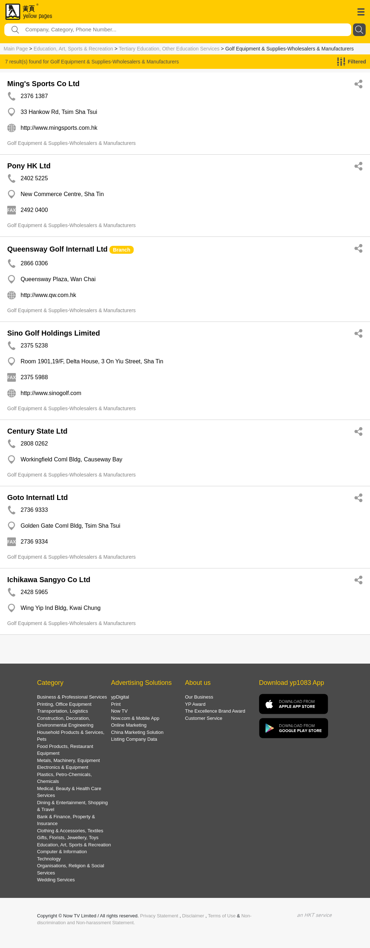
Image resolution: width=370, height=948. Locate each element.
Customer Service (203, 718)
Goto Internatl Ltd (37, 497)
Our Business (199, 697)
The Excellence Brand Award (215, 711)
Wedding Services (56, 879)
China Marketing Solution (137, 732)
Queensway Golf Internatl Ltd (57, 249)
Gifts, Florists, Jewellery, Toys (67, 837)
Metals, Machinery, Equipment (68, 760)
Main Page (16, 49)
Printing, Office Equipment (64, 704)
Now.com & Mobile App (135, 718)
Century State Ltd (37, 431)
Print (116, 704)
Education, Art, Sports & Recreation (73, 49)
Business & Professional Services (72, 697)
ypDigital (120, 697)
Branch (121, 250)
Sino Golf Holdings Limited (53, 333)
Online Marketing (128, 725)
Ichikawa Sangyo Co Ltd (48, 580)
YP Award (195, 704)
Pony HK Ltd (29, 166)
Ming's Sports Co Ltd (43, 84)
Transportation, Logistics (62, 711)
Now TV (119, 711)
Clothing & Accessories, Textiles (70, 830)
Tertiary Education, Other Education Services (169, 49)
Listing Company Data (134, 739)
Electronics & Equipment (62, 767)
